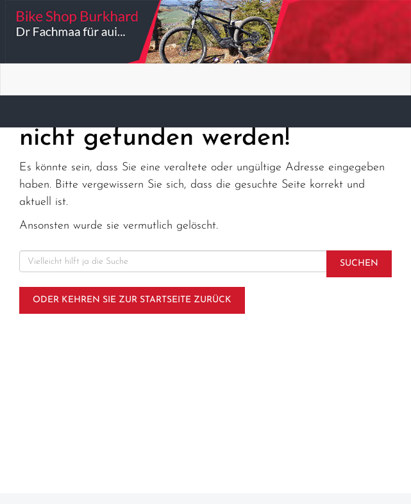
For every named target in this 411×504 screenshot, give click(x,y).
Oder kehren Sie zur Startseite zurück (132, 300)
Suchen (359, 263)
